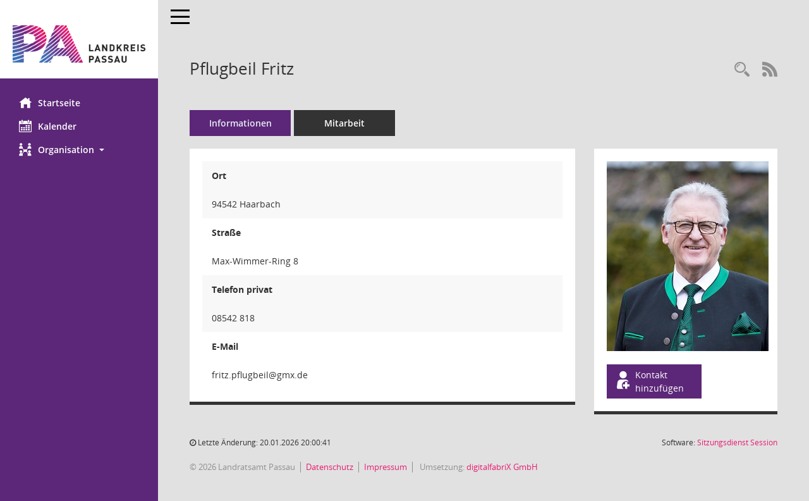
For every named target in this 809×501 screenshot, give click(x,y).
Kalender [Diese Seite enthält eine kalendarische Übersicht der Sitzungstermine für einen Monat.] (47, 126)
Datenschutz (329, 467)
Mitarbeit (344, 123)
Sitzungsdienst (737, 442)
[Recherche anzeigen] (742, 69)
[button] (79, 149)
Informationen (240, 123)
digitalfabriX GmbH (502, 467)
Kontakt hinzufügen (649, 381)
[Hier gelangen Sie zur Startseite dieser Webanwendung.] (79, 44)
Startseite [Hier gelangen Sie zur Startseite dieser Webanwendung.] (49, 102)
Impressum (385, 467)
